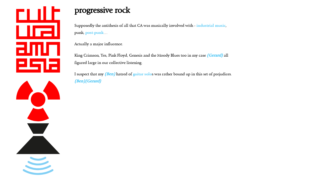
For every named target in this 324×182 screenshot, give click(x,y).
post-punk (94, 33)
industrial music (211, 26)
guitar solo (142, 74)
